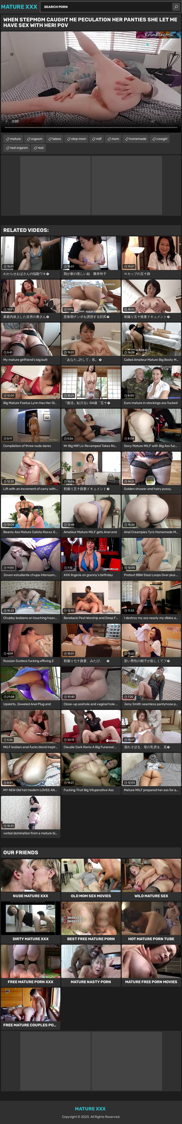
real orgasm (19, 148)
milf (98, 139)
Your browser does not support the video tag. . (91, 82)
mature (15, 139)
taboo (56, 139)
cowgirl (161, 139)
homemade (137, 139)
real (40, 148)
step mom (78, 139)
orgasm (36, 139)
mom (115, 139)
